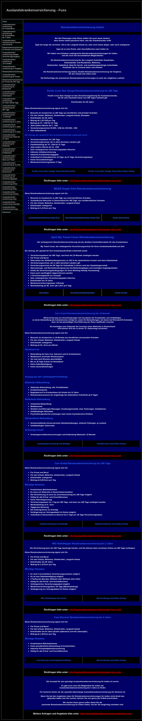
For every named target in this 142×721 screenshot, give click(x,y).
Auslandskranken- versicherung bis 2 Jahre (11, 121)
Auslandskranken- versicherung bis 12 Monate (11, 115)
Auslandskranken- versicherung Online (9, 183)
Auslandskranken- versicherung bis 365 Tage (11, 108)
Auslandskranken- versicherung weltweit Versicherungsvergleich (11, 55)
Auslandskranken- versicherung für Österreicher (9, 170)
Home (4, 22)
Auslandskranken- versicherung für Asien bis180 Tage (11, 101)
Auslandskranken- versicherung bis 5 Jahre (11, 131)
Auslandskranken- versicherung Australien (11, 203)
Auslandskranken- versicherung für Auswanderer (11, 27)
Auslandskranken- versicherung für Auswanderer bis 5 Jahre (11, 34)
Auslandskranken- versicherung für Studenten (9, 144)
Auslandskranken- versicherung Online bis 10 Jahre (11, 137)
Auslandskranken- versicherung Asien (9, 198)
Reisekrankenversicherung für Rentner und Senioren (12, 49)
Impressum (6, 212)
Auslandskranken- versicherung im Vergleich (12, 68)
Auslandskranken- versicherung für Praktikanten (9, 151)
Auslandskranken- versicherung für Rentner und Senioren (11, 42)
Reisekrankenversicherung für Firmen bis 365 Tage (12, 81)
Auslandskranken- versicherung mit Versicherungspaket (9, 177)
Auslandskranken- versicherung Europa (10, 208)
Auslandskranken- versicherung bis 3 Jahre (11, 126)
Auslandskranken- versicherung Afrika (9, 188)
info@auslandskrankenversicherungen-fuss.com (95, 180)
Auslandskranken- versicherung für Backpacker (9, 87)
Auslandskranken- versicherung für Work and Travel (10, 158)
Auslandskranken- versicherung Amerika (10, 193)
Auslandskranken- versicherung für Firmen (11, 76)
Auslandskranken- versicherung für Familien (11, 62)
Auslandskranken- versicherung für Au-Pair (11, 164)
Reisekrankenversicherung (12, 72)
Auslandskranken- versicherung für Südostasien (9, 94)
